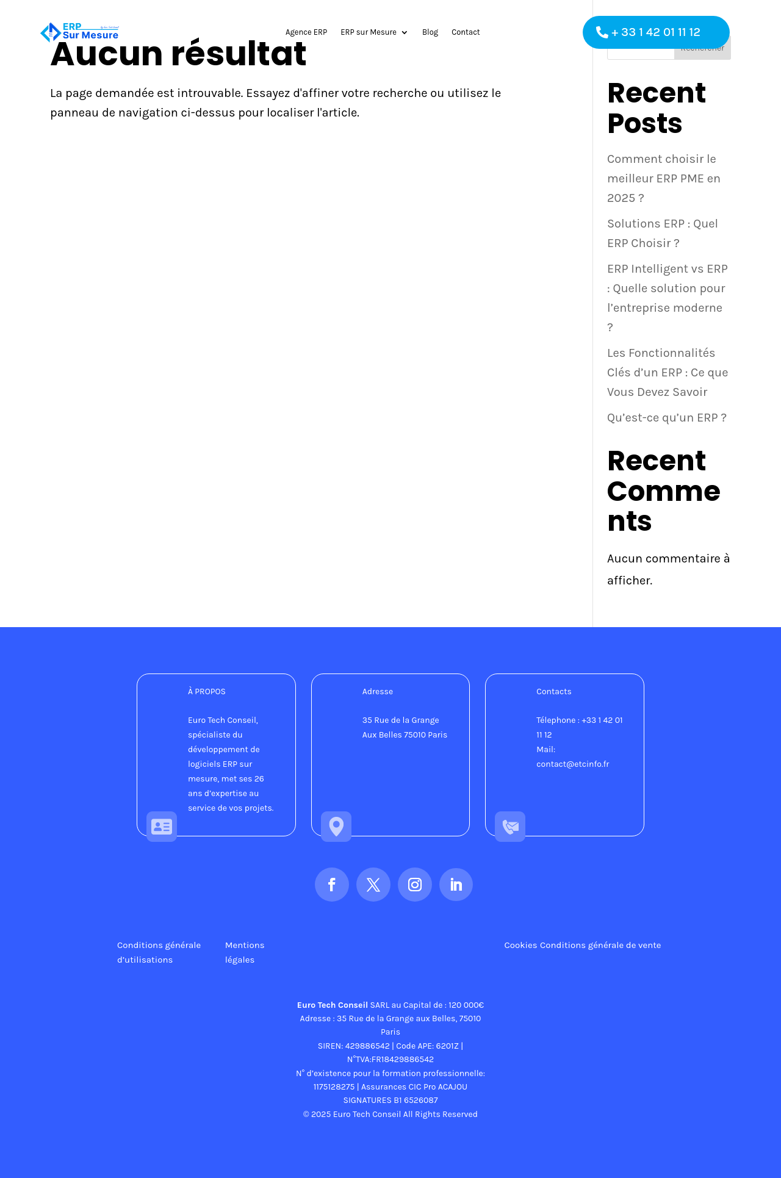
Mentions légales (245, 952)
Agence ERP (306, 32)
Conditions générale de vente (600, 944)
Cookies (521, 944)
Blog (430, 32)
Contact (466, 32)
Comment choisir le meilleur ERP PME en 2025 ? (664, 178)
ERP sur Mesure (368, 32)
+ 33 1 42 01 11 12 (656, 32)
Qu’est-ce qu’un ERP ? (667, 418)
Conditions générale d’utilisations (159, 952)
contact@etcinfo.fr (572, 764)
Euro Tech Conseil (333, 1005)
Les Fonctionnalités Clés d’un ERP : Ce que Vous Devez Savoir (667, 372)
